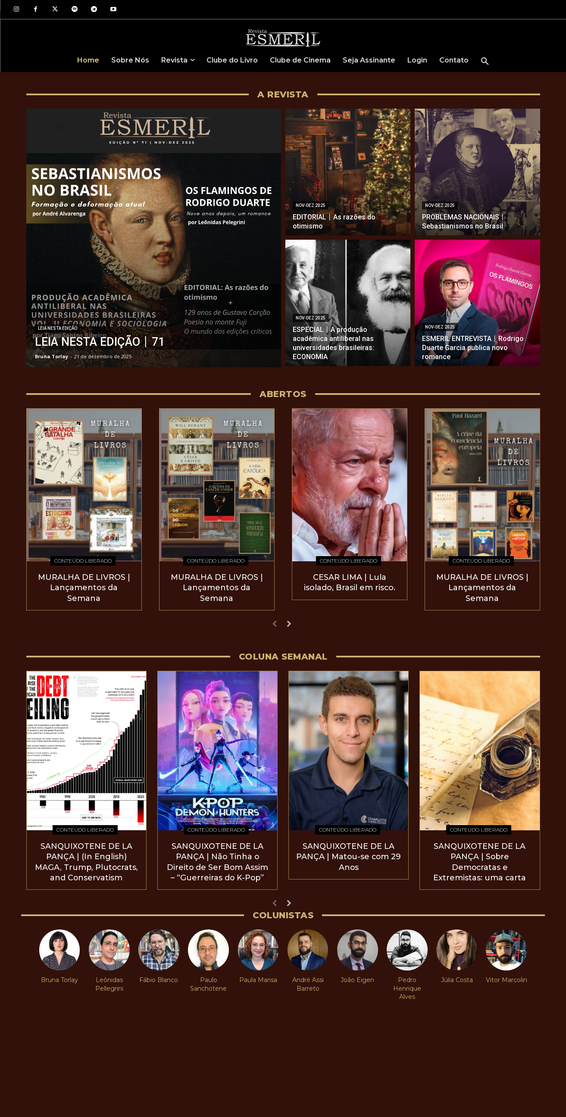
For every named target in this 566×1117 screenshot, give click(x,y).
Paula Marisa (258, 977)
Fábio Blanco (158, 977)
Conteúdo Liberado (83, 560)
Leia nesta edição (57, 328)
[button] (485, 61)
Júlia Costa (457, 977)
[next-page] (288, 623)
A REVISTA (283, 94)
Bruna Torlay (59, 977)
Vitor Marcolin (506, 977)
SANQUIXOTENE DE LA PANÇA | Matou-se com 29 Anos (348, 855)
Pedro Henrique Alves (407, 985)
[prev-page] (274, 623)
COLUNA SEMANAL (283, 655)
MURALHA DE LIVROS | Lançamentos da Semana (84, 587)
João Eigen (357, 977)
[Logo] (283, 37)
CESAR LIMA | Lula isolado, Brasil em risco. (349, 581)
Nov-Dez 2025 (310, 205)
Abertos (283, 394)
